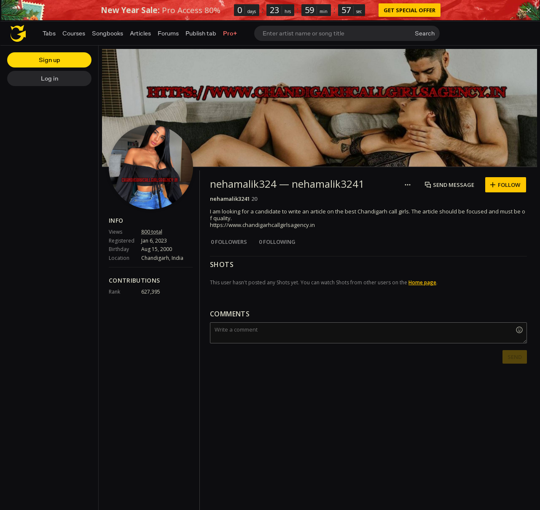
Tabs (49, 33)
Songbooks (107, 33)
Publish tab (200, 33)
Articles (140, 33)
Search (425, 33)
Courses (73, 33)
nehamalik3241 (230, 198)
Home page (422, 282)
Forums (168, 33)
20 (254, 198)
